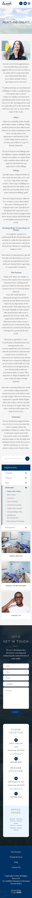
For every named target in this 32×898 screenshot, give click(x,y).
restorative (9, 487)
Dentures (10, 498)
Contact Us (16, 615)
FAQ (16, 862)
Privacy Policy (16, 884)
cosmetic (8, 473)
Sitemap (25, 881)
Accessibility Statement (11, 881)
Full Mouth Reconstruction (13, 516)
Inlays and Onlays (14, 491)
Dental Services (16, 556)
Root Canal (11, 495)
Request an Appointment (16, 586)
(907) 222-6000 (16, 762)
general (8, 478)
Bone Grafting (12, 501)
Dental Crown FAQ (14, 505)
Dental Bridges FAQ (14, 512)
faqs (7, 482)
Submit (15, 712)
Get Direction (16, 754)
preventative (10, 527)
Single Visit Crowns (14, 508)
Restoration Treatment (15, 521)
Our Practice (16, 852)
